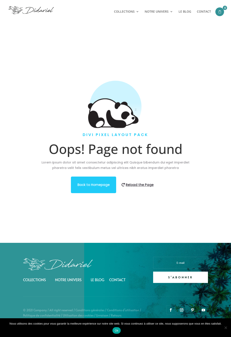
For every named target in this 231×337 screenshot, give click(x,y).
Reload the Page (140, 184)
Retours (116, 315)
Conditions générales (89, 310)
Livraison (102, 315)
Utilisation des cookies (78, 315)
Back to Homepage (93, 184)
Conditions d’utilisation (123, 310)
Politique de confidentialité (41, 315)
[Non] (225, 327)
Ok (116, 330)
